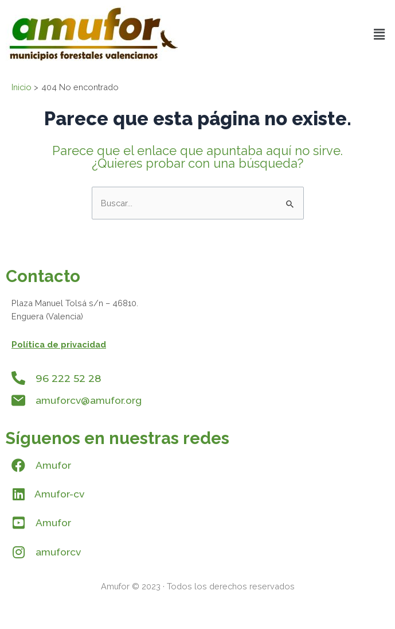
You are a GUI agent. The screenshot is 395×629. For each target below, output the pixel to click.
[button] (379, 34)
